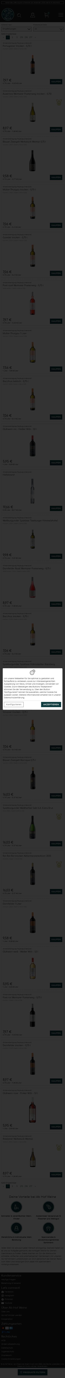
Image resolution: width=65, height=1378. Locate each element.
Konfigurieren (13, 704)
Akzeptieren (51, 704)
